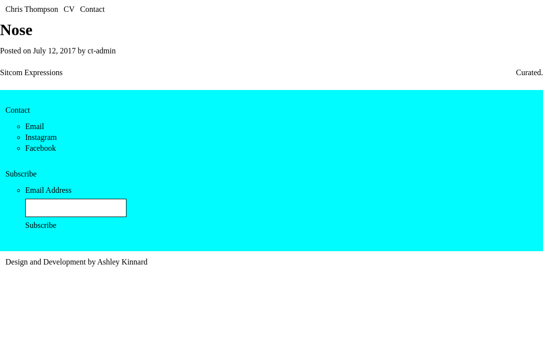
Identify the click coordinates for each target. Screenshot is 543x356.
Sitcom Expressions (31, 72)
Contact (92, 9)
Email (34, 126)
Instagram (41, 137)
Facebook (40, 148)
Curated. (529, 72)
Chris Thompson (31, 9)
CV (69, 9)
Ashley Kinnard (122, 262)
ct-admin (101, 50)
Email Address (48, 190)
